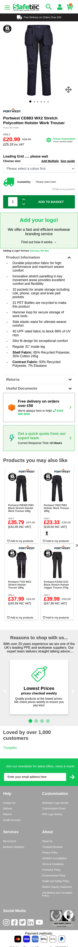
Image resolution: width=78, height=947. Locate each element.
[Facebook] (15, 923)
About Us (47, 841)
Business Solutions (13, 847)
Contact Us (9, 802)
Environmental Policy (54, 875)
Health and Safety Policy (55, 881)
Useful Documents (39, 388)
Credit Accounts (12, 820)
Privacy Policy (50, 852)
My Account (9, 841)
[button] (5, 691)
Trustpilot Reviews (52, 847)
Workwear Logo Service (55, 802)
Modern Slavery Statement (57, 887)
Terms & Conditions (53, 864)
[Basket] (71, 7)
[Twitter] (23, 923)
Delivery (7, 808)
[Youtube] (40, 923)
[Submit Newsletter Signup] (72, 777)
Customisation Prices (54, 808)
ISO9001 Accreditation (54, 858)
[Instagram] (7, 923)
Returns (39, 379)
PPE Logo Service (52, 814)
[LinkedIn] (31, 923)
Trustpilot (10, 748)
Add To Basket (51, 201)
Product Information (39, 257)
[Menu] (7, 7)
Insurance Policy (51, 869)
